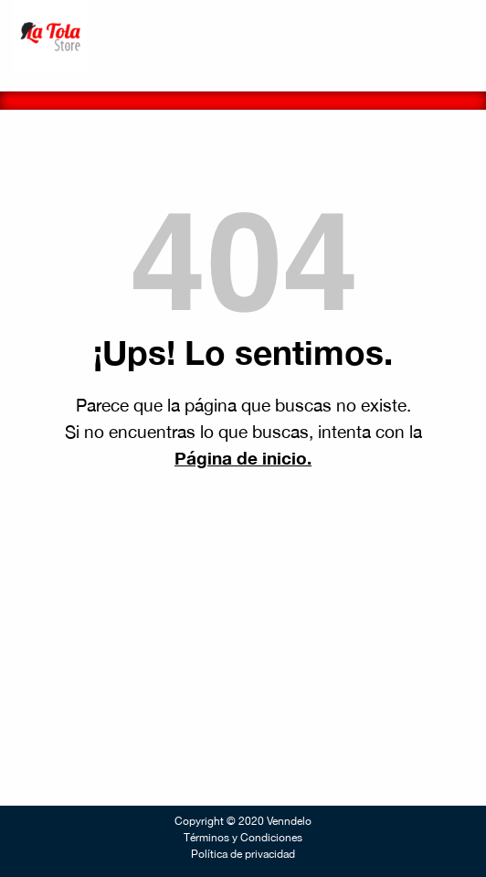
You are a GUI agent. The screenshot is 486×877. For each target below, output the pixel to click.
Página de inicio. (243, 457)
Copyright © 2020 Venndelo (243, 821)
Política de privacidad (243, 854)
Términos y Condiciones (243, 837)
